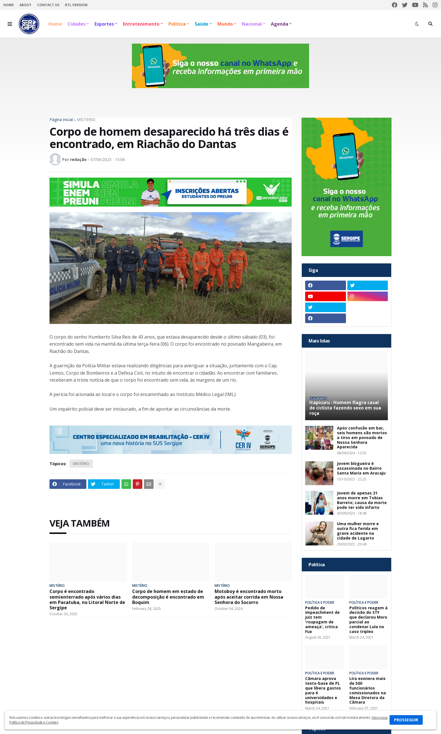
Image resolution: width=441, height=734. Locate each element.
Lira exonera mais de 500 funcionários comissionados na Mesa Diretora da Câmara (367, 690)
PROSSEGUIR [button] (406, 719)
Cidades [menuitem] (77, 24)
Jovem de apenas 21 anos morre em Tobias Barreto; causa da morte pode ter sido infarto (362, 500)
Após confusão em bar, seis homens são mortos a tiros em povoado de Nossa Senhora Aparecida (362, 437)
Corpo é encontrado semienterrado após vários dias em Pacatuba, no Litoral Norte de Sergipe (87, 599)
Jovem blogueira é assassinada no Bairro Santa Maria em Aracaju (361, 468)
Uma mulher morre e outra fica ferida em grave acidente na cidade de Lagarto (358, 531)
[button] (9, 24)
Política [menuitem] (177, 24)
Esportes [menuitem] (104, 24)
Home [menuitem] (55, 24)
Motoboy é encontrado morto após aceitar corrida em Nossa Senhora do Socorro (249, 597)
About (25, 5)
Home (8, 5)
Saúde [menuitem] (201, 24)
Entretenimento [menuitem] (141, 24)
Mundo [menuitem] (225, 24)
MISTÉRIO (86, 120)
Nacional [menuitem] (252, 24)
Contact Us (48, 5)
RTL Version (76, 5)
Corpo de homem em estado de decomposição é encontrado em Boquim (168, 597)
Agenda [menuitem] (279, 24)
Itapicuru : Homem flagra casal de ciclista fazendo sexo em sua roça (345, 408)
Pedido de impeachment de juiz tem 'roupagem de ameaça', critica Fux (322, 620)
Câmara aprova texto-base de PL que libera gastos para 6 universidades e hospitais (323, 690)
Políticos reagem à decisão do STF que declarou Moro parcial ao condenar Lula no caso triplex (368, 620)
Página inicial (61, 120)
